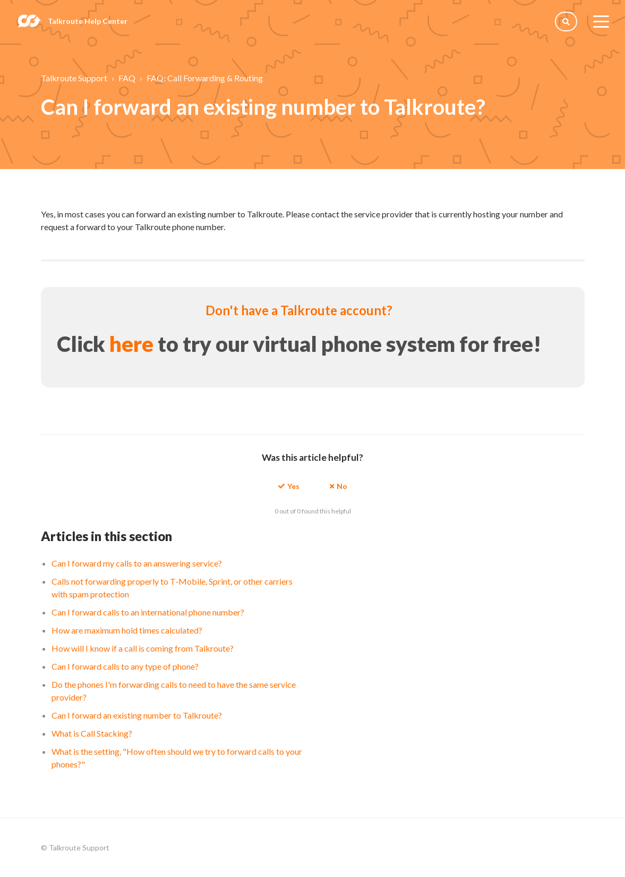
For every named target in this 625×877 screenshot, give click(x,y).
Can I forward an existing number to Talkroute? (137, 715)
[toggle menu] (601, 21)
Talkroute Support (74, 78)
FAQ (126, 78)
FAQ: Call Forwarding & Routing (205, 78)
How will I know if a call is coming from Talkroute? (143, 648)
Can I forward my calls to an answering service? (137, 563)
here (131, 344)
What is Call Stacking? (92, 733)
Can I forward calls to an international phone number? (148, 612)
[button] (289, 485)
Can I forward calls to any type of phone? (125, 666)
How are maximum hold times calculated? (127, 630)
